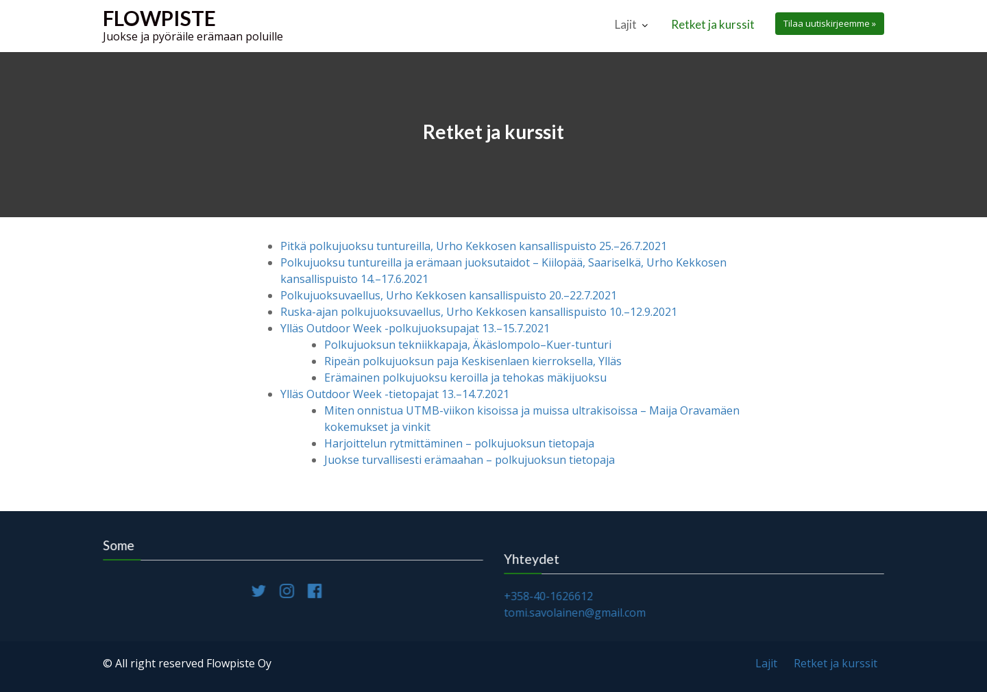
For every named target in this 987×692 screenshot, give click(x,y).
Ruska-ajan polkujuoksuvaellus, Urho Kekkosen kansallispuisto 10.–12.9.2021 (478, 311)
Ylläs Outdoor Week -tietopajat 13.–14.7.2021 (394, 393)
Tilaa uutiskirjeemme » (829, 23)
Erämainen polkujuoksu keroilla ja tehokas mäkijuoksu (465, 377)
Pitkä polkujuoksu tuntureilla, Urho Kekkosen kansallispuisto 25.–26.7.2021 (473, 246)
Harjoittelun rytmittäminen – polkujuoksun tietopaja (459, 443)
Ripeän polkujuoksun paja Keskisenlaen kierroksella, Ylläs (473, 361)
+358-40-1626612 (550, 596)
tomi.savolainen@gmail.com (576, 611)
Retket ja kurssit (713, 24)
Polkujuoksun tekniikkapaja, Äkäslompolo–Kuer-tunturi (467, 344)
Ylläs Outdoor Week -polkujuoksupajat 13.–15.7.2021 (415, 328)
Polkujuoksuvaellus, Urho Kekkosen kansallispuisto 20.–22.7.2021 (448, 295)
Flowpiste (159, 17)
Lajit (626, 24)
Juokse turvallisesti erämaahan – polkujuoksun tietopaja (469, 459)
